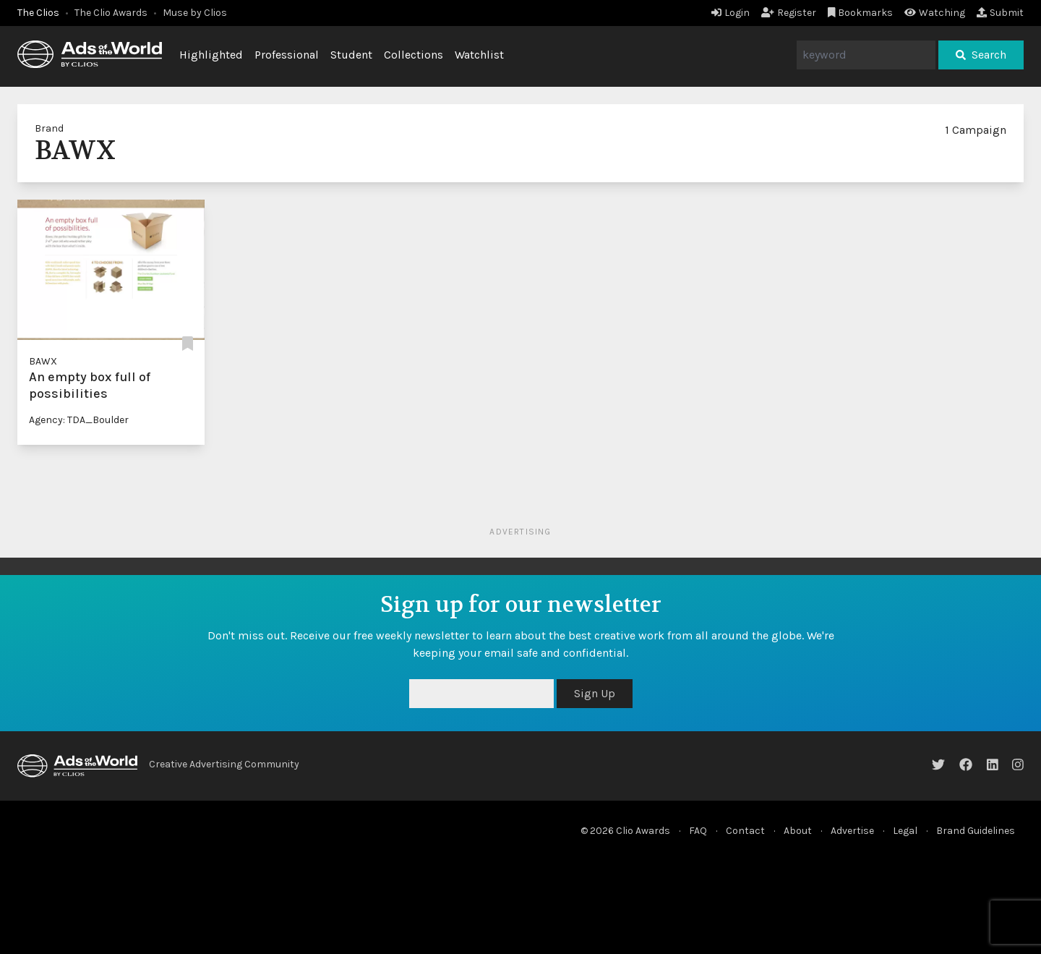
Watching (934, 13)
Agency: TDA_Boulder (79, 420)
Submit (1000, 13)
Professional (286, 54)
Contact (745, 831)
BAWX (43, 361)
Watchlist (479, 54)
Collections (413, 54)
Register (788, 13)
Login (730, 13)
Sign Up (594, 693)
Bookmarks (861, 13)
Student (351, 54)
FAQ (698, 831)
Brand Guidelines (975, 831)
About (798, 831)
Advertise (852, 831)
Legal (905, 831)
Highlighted (211, 54)
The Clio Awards (110, 13)
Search (981, 54)
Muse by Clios (195, 13)
